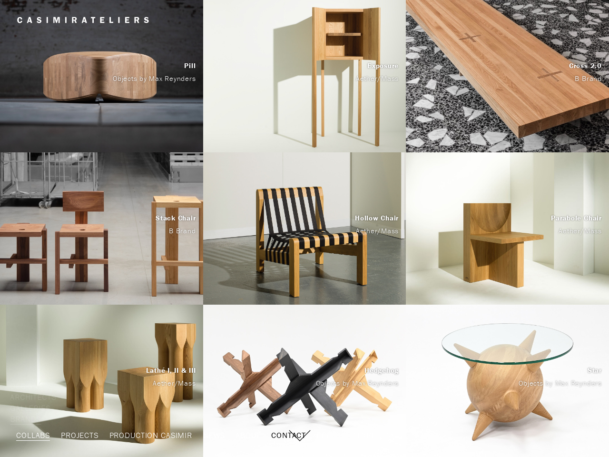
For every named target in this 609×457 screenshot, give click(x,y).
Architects (39, 397)
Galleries (36, 408)
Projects (79, 435)
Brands (31, 419)
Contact (288, 435)
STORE (364, 435)
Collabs (33, 435)
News (214, 435)
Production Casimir (150, 435)
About (248, 435)
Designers (37, 386)
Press (329, 435)
